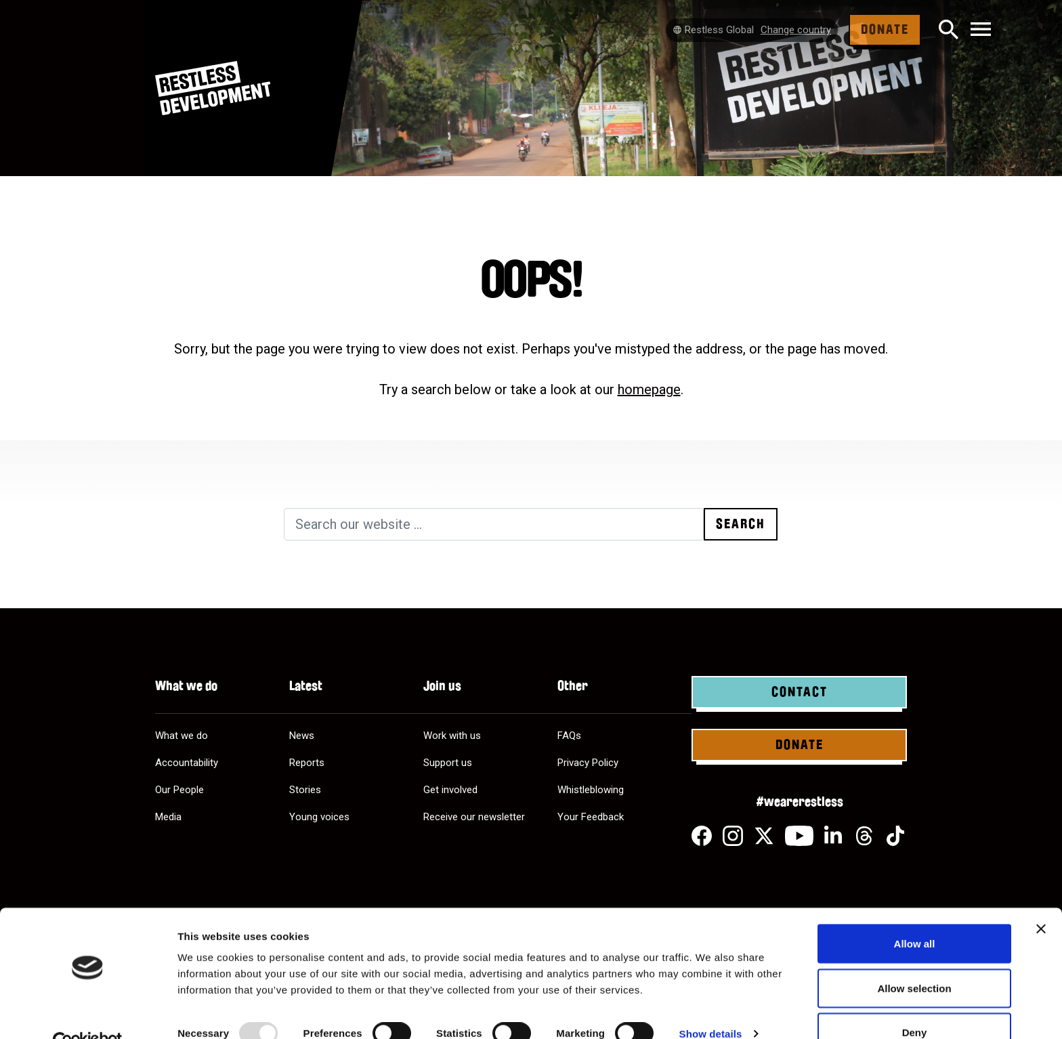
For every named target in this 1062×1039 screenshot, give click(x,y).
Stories (305, 790)
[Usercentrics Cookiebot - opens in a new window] (87, 1012)
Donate (885, 30)
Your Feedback (590, 817)
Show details (710, 1004)
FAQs (569, 735)
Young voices (319, 817)
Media (168, 817)
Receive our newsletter (474, 817)
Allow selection (914, 958)
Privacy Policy (587, 763)
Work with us (452, 735)
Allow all (914, 914)
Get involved (450, 790)
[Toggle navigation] (981, 30)
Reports (306, 763)
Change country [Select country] (796, 30)
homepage (649, 389)
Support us (447, 763)
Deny (914, 1003)
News (301, 735)
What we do (181, 735)
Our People (179, 790)
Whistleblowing (590, 790)
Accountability (186, 763)
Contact (799, 692)
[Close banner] (1041, 899)
